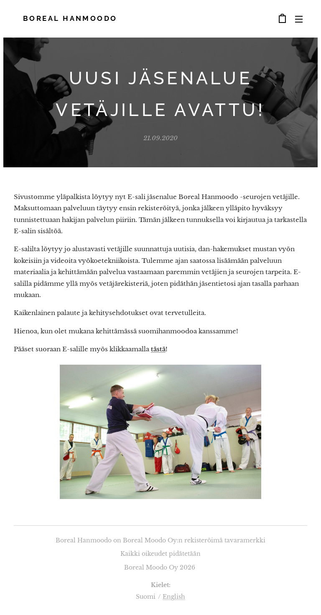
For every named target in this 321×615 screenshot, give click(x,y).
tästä (158, 349)
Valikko (299, 19)
